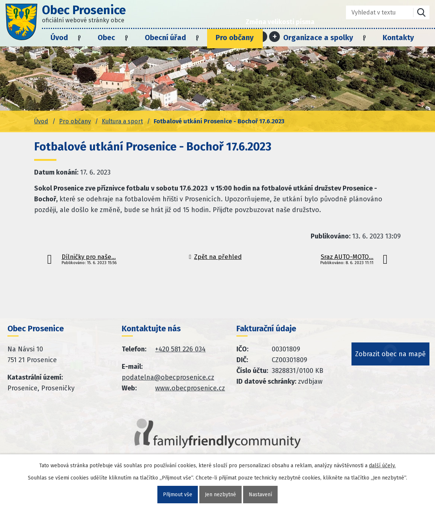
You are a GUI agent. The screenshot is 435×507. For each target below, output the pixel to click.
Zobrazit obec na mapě (390, 354)
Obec (106, 37)
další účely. (382, 465)
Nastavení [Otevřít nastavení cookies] (260, 494)
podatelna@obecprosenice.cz (168, 377)
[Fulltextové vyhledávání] (374, 12)
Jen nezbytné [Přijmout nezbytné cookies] (220, 494)
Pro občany (235, 37)
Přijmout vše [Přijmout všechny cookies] (177, 494)
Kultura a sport (122, 121)
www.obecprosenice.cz (190, 388)
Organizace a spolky (318, 37)
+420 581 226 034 (180, 349)
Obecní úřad (165, 37)
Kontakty (398, 37)
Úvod (59, 37)
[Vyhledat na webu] (421, 12)
